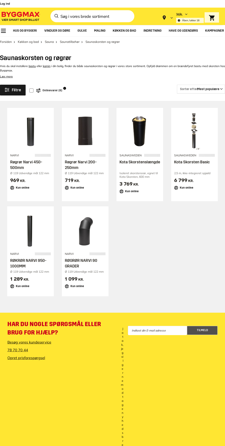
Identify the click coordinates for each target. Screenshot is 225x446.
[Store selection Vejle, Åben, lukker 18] (190, 17)
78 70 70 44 (17, 350)
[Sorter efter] (201, 89)
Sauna (49, 42)
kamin (46, 66)
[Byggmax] (20, 16)
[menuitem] (3, 31)
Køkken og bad (28, 42)
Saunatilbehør (69, 42)
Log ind (5, 3)
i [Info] (64, 88)
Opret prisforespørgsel (26, 358)
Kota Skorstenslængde (140, 162)
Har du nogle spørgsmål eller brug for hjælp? (54, 328)
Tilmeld (202, 330)
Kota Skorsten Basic (192, 162)
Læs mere (6, 76)
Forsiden (6, 42)
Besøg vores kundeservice (29, 342)
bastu (32, 66)
